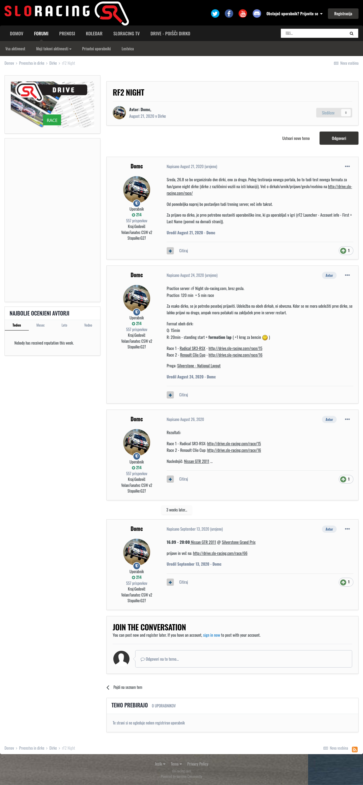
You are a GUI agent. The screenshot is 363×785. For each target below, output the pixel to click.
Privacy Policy (197, 763)
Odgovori (339, 138)
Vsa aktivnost (15, 49)
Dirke (162, 116)
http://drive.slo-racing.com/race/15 (235, 348)
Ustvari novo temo (296, 138)
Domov (16, 33)
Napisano (185, 166)
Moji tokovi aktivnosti (53, 49)
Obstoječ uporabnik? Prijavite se (294, 13)
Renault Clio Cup (192, 354)
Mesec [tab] (41, 324)
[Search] (313, 33)
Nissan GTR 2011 (196, 461)
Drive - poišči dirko (170, 33)
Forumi (41, 35)
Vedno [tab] (88, 324)
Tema (176, 763)
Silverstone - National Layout (199, 365)
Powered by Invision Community (181, 776)
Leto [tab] (64, 324)
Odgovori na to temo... (160, 659)
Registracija (343, 13)
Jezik (160, 763)
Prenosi (67, 33)
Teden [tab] (17, 324)
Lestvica (128, 49)
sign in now (211, 635)
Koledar (94, 33)
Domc (136, 166)
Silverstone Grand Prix (238, 542)
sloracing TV (126, 33)
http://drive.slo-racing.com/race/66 (220, 553)
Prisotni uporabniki (96, 49)
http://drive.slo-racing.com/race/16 (236, 354)
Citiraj (183, 250)
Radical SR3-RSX (193, 348)
